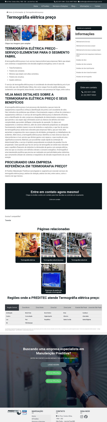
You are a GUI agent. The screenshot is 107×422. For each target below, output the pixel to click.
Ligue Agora (53, 332)
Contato (97, 6)
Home (36, 6)
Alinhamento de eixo (83, 42)
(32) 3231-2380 (59, 1)
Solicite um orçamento (84, 28)
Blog (73, 6)
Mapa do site (36, 400)
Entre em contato (54, 199)
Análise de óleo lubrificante (85, 68)
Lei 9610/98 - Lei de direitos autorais (24, 297)
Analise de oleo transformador (86, 72)
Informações (85, 6)
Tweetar (8, 220)
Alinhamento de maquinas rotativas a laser (88, 55)
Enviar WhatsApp (53, 340)
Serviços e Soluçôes (60, 6)
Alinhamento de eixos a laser (85, 46)
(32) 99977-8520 (71, 1)
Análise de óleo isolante (84, 64)
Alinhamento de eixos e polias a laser (88, 50)
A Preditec (45, 6)
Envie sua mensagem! (65, 406)
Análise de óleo (81, 60)
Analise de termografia (84, 77)
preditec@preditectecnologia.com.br (90, 1)
